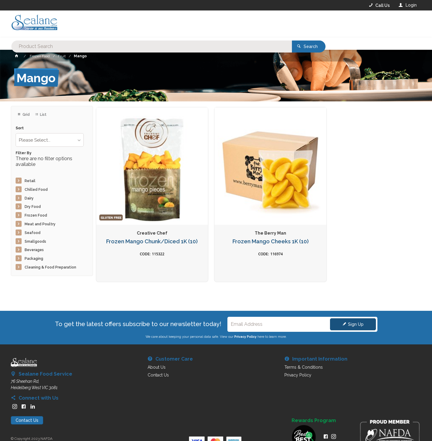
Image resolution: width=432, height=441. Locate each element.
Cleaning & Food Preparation (50, 267)
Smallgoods (35, 241)
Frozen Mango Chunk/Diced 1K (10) (133, 207)
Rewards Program (314, 403)
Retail (30, 181)
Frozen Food (36, 215)
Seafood (32, 233)
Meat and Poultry (40, 224)
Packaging (34, 258)
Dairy (29, 198)
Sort (20, 128)
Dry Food (33, 207)
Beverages (34, 250)
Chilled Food (36, 190)
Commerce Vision (45, 426)
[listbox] (50, 140)
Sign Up (356, 307)
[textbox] (191, 24)
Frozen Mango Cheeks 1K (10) (216, 207)
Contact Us (27, 403)
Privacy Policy (245, 320)
